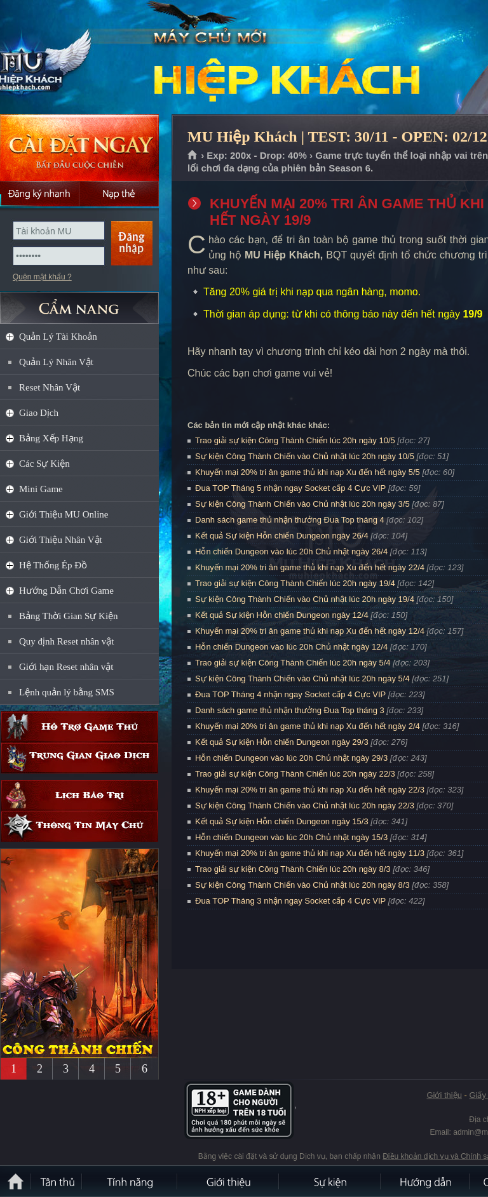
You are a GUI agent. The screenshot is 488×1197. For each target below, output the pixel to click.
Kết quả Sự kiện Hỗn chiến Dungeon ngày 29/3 (282, 742)
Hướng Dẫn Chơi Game (66, 590)
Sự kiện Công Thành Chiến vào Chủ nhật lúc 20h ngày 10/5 (304, 456)
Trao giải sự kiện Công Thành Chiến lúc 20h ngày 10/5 (295, 440)
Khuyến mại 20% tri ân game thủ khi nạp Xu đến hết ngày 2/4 (307, 726)
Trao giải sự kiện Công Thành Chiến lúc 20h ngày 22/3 (295, 774)
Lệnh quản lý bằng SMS (66, 692)
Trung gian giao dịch (79, 757)
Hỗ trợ (79, 726)
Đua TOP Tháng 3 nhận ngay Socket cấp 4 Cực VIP (290, 901)
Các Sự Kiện (44, 463)
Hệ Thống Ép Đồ (53, 565)
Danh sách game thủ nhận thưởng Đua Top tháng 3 (289, 710)
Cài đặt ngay (79, 147)
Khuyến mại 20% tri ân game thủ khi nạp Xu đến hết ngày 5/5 (307, 472)
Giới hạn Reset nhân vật (66, 667)
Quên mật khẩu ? (42, 276)
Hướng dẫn (425, 1181)
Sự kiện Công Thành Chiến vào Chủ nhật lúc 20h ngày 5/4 (302, 678)
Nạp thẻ (119, 193)
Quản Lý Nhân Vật (56, 362)
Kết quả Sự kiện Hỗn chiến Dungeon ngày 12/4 (282, 615)
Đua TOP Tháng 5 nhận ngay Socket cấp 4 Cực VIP (290, 488)
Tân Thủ (57, 1181)
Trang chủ (192, 155)
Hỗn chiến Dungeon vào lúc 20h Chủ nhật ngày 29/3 (291, 758)
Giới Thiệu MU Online (63, 514)
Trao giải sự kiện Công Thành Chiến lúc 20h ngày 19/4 (295, 583)
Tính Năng (130, 1181)
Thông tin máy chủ (79, 826)
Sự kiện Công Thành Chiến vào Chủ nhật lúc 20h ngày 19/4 (304, 599)
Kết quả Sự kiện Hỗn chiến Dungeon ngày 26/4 (282, 535)
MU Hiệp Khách (91, 58)
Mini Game (41, 489)
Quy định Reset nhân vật (66, 641)
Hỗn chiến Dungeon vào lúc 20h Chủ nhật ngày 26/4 (291, 551)
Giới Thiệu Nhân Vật (60, 540)
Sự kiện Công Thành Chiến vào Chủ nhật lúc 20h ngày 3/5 (302, 504)
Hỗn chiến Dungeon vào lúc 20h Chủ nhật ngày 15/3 (291, 837)
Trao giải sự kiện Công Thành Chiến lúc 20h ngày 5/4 (293, 662)
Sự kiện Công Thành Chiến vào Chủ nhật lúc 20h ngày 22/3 (304, 805)
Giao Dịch (38, 413)
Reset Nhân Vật (49, 387)
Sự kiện (330, 1181)
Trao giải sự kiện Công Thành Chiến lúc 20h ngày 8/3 (293, 869)
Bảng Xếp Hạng (51, 438)
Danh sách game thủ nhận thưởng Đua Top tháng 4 (289, 520)
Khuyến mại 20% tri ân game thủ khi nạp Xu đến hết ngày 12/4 (309, 631)
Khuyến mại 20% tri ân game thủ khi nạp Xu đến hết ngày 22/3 (309, 789)
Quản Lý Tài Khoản (58, 336)
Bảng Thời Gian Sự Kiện (68, 616)
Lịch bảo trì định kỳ (79, 795)
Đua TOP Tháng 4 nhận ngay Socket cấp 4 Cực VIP (290, 694)
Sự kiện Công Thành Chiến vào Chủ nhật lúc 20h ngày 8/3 (302, 885)
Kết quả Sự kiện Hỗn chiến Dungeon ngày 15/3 (282, 821)
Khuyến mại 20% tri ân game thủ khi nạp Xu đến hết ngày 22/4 (309, 567)
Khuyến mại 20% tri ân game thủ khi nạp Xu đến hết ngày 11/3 (309, 853)
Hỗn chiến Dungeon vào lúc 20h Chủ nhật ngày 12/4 (291, 647)
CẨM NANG (79, 302)
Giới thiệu (443, 1095)
